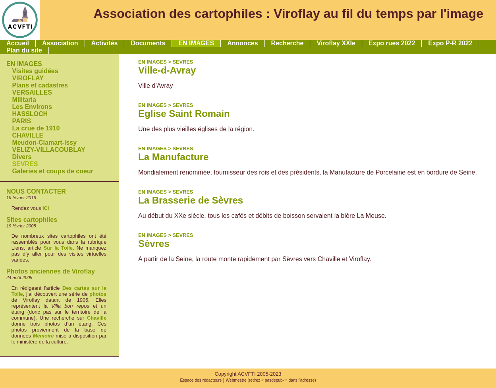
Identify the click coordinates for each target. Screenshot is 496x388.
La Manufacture (173, 156)
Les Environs (32, 106)
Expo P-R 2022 (450, 43)
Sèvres (154, 243)
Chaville (96, 318)
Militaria (24, 99)
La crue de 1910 (36, 128)
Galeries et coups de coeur (52, 171)
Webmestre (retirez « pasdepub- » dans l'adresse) (271, 380)
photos (97, 294)
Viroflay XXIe (336, 43)
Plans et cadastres (40, 85)
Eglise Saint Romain (184, 113)
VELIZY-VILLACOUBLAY (48, 149)
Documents (148, 43)
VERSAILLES (32, 92)
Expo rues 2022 (392, 43)
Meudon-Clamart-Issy (44, 142)
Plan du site (24, 50)
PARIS (21, 121)
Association (60, 43)
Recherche (287, 43)
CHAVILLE (27, 135)
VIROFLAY (27, 78)
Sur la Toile (58, 248)
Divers (21, 156)
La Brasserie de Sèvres (190, 200)
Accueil (17, 43)
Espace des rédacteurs (201, 380)
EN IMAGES (196, 43)
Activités (104, 43)
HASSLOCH (30, 114)
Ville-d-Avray (167, 70)
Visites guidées (35, 71)
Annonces (242, 43)
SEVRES (25, 164)
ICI (45, 208)
